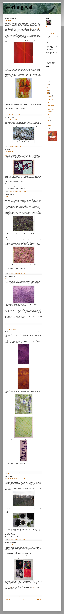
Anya (9, 587)
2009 (48, 128)
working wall (19, 7)
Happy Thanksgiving (11, 120)
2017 (48, 84)
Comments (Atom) (13, 601)
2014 (48, 89)
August (49, 114)
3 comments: (23, 472)
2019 (48, 81)
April (49, 120)
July (49, 116)
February (49, 123)
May (49, 119)
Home (5, 15)
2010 (48, 127)
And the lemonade (11, 329)
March (49, 122)
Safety (7, 279)
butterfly (19, 154)
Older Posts (39, 599)
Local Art (8, 21)
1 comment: (24, 146)
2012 (48, 92)
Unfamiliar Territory (11, 545)
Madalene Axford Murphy (51, 26)
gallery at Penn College (34, 28)
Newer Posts (8, 599)
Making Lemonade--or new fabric (15, 478)
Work (10, 15)
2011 (48, 93)
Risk (6, 196)
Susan (34, 587)
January (49, 125)
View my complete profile (50, 33)
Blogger (36, 608)
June (49, 117)
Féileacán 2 (9, 152)
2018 (48, 83)
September (50, 113)
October (49, 111)
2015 (48, 87)
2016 (48, 86)
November (50, 96)
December (50, 95)
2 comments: (24, 191)
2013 (48, 90)
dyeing (9, 473)
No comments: (24, 114)
